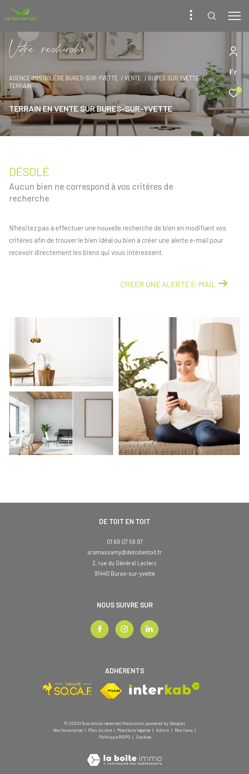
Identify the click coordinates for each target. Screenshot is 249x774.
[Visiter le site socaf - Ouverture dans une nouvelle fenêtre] (67, 689)
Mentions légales (134, 730)
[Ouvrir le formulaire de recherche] (212, 16)
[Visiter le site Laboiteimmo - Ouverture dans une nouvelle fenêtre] (124, 753)
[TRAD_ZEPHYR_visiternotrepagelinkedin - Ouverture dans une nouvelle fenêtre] (149, 629)
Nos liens (184, 730)
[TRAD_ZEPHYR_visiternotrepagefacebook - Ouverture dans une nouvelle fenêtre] (99, 629)
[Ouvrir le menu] (234, 16)
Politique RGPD (114, 737)
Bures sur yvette (173, 78)
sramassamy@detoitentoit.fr (124, 552)
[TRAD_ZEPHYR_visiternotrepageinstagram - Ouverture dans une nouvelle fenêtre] (124, 629)
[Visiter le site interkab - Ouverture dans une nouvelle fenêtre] (164, 688)
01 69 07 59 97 (125, 541)
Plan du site (100, 730)
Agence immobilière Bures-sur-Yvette (63, 78)
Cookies (143, 737)
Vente (132, 78)
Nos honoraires (68, 730)
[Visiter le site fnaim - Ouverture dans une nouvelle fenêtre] (111, 691)
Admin (163, 730)
